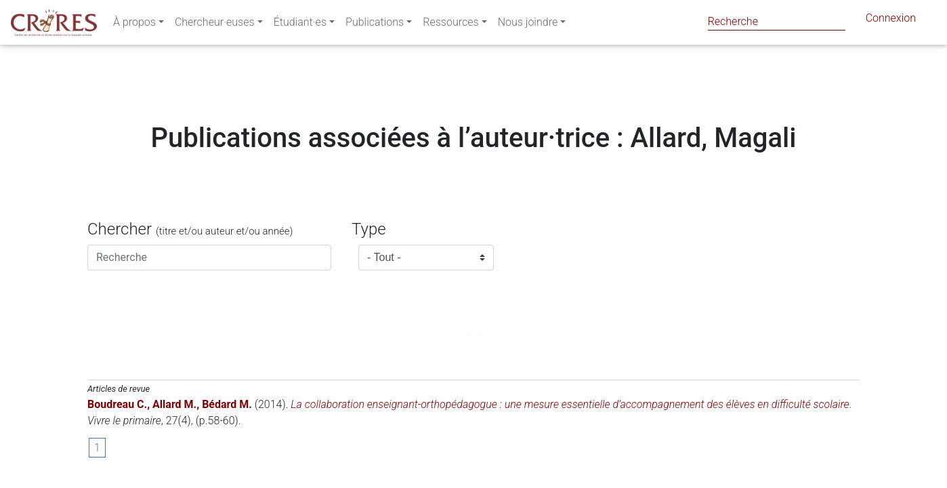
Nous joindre (528, 24)
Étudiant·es (300, 24)
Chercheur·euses (215, 24)
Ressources (450, 24)
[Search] (776, 21)
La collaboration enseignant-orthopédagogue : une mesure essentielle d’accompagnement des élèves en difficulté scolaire (570, 404)
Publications (374, 24)
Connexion (891, 20)
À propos (134, 24)
